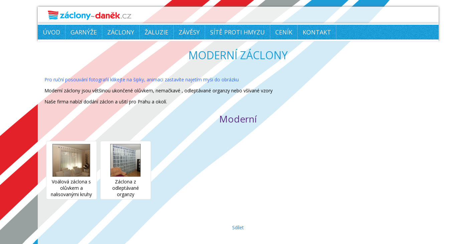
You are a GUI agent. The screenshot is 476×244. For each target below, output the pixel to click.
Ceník (283, 32)
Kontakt (317, 32)
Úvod (51, 32)
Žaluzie (156, 32)
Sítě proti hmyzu (237, 32)
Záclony (120, 32)
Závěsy (189, 32)
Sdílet (238, 227)
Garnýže (83, 32)
